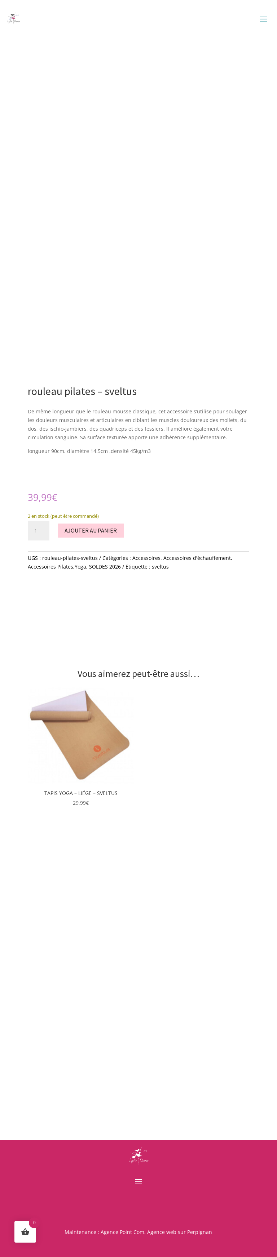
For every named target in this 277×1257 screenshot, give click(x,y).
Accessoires (146, 558)
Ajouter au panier (91, 530)
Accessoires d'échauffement (197, 558)
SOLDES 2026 (105, 566)
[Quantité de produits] (38, 531)
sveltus (160, 566)
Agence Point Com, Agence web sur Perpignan (156, 1232)
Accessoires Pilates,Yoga (57, 566)
